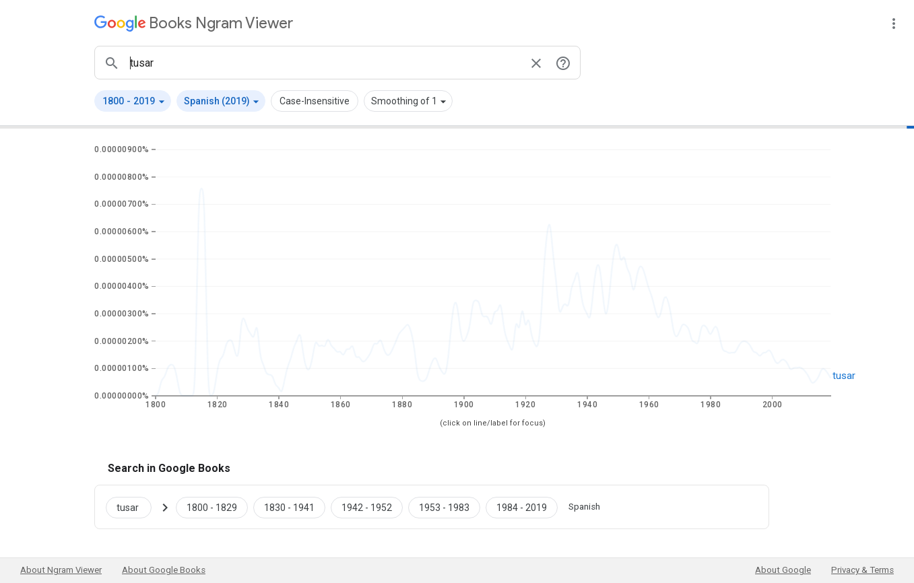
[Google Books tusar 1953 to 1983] (444, 507)
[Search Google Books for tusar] (134, 507)
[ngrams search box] (324, 62)
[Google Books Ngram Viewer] (193, 23)
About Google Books (163, 570)
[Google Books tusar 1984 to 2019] (521, 507)
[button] (132, 101)
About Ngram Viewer (61, 570)
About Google (783, 570)
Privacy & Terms (862, 570)
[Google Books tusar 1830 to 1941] (289, 507)
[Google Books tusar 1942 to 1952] (366, 507)
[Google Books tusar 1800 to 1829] (212, 507)
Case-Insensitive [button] (315, 101)
